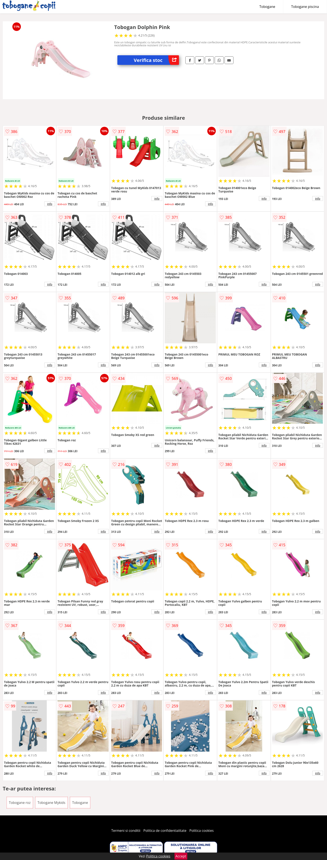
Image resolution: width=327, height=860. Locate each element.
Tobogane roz (20, 802)
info (49, 204)
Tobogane (267, 6)
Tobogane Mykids (51, 802)
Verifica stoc (156, 60)
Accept (181, 856)
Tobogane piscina (305, 6)
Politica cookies (201, 830)
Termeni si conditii (125, 830)
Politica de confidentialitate (164, 830)
